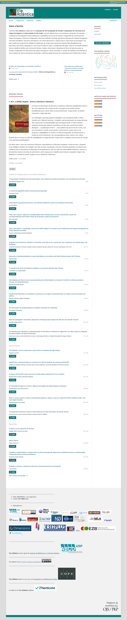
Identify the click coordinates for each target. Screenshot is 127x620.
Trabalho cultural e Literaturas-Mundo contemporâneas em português (35, 466)
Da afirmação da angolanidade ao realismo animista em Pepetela (33, 308)
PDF (12, 169)
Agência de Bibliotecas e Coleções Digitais (44, 553)
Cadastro (108, 9)
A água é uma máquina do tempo (21, 429)
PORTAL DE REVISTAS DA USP (10, 2)
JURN (78, 530)
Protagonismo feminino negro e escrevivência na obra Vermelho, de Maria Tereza (38, 412)
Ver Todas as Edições (17, 475)
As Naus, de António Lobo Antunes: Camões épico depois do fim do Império (36, 374)
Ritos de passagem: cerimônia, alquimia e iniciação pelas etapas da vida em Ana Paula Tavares (43, 320)
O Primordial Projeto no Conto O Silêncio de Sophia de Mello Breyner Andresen (38, 386)
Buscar (113, 20)
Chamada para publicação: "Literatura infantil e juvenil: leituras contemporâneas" (74, 68)
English (96, 31)
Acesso (115, 9)
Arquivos (20, 20)
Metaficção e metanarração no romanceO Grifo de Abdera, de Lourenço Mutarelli (39, 362)
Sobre (38, 20)
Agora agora (13, 440)
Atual (11, 20)
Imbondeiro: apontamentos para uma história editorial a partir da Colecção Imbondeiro (41, 203)
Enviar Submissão (102, 43)
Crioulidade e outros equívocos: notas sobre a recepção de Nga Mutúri (34, 350)
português (97, 34)
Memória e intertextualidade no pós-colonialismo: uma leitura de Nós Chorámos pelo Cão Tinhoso (44, 256)
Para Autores (98, 85)
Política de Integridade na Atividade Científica (25, 66)
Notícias (30, 20)
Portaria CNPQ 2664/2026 (16, 72)
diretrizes (28, 579)
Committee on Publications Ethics (45, 579)
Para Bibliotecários (100, 88)
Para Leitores (98, 82)
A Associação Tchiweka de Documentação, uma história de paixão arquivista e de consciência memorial (47, 179)
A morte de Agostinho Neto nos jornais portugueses (28, 191)
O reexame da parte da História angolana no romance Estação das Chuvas (36, 268)
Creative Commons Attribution (31, 562)
